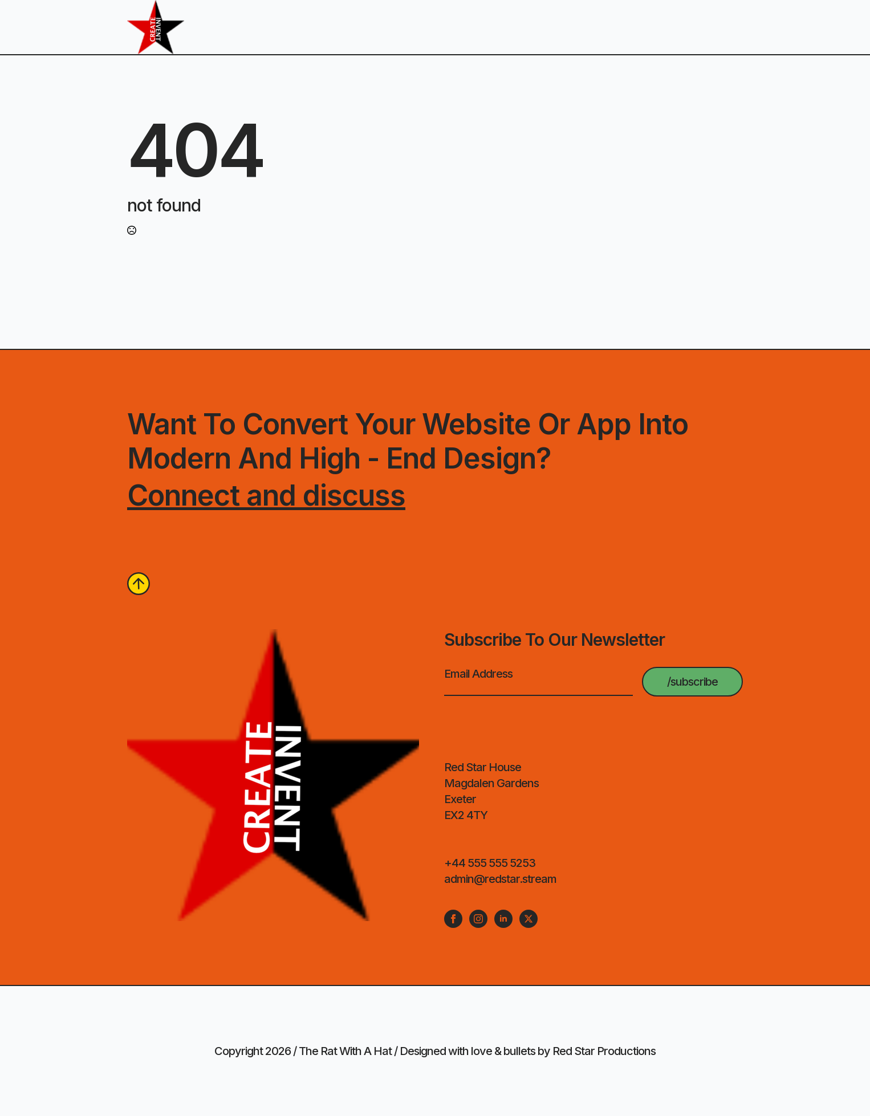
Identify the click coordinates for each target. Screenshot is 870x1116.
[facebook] (453, 919)
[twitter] (528, 919)
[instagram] (478, 919)
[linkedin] (503, 919)
